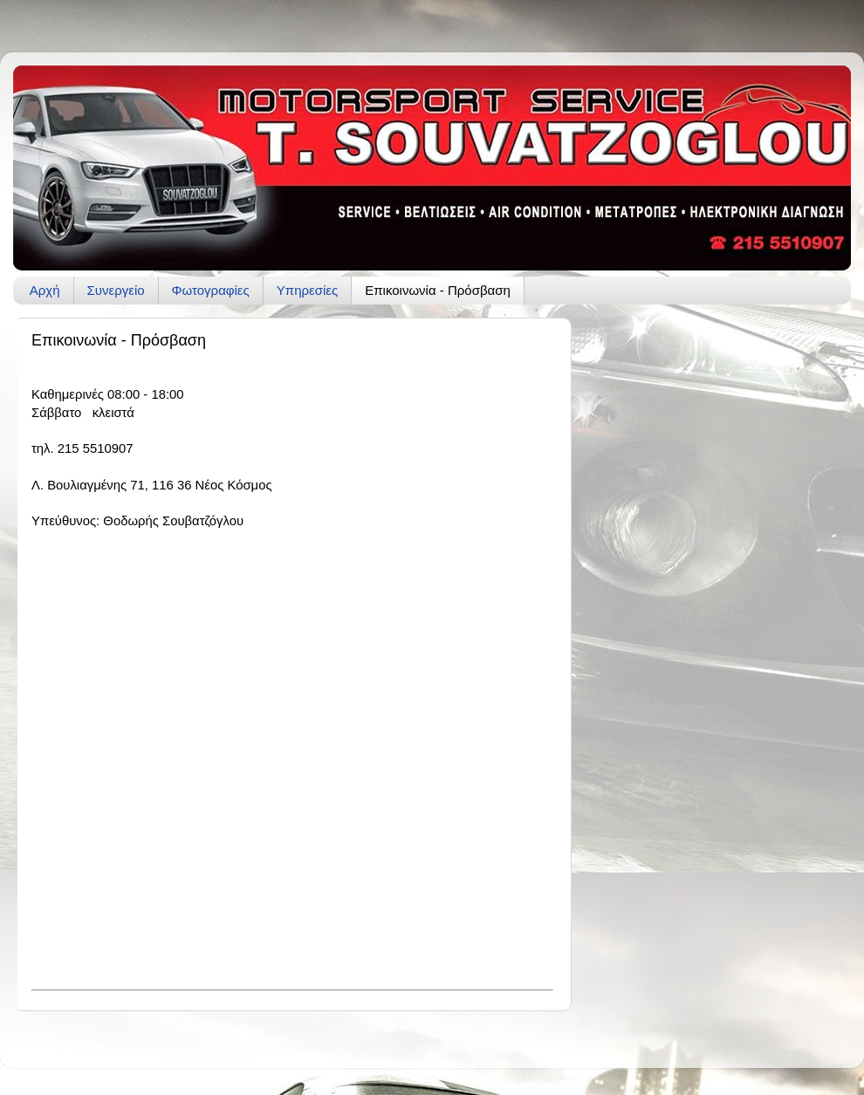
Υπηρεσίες (307, 290)
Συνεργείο (116, 290)
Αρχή (45, 290)
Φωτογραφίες (211, 290)
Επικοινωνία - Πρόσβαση (438, 290)
